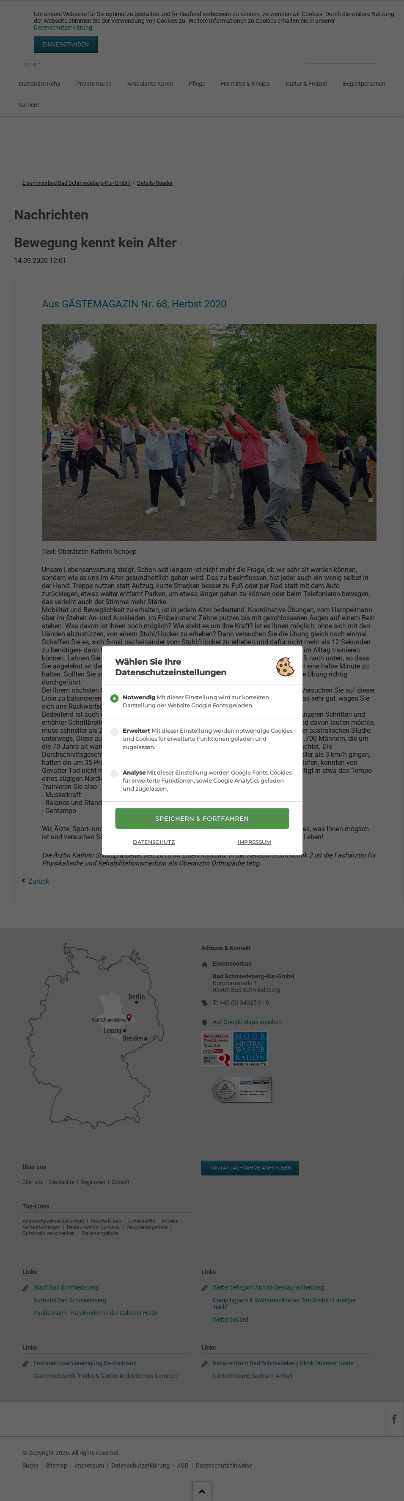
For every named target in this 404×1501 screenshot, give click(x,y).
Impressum (254, 842)
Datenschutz (154, 842)
